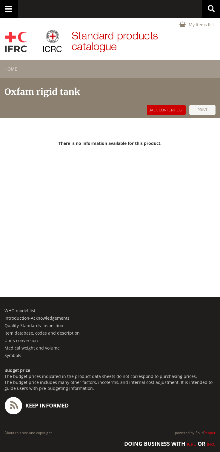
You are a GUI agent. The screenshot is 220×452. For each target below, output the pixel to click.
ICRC (191, 444)
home (10, 69)
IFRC (211, 444)
